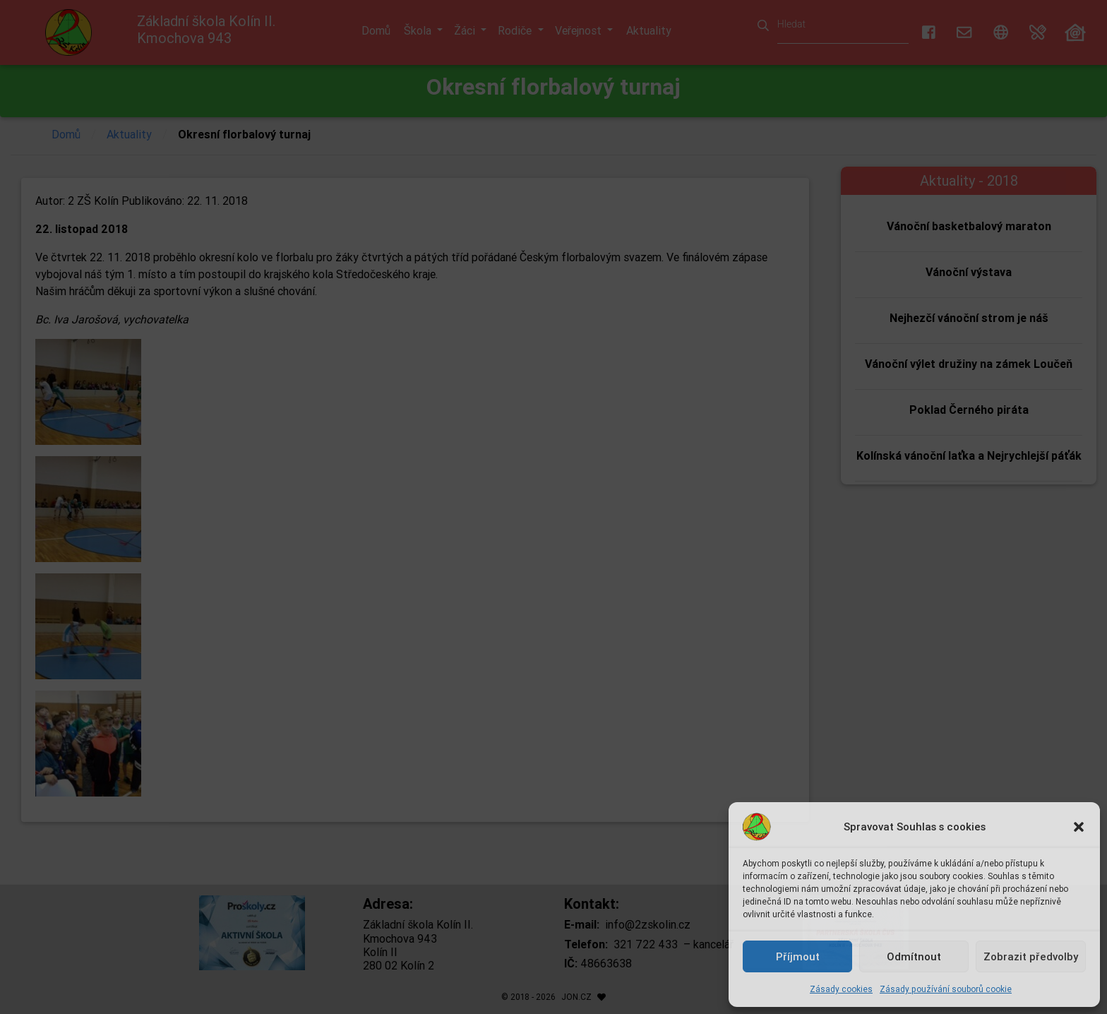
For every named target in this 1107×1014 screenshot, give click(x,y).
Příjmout (798, 956)
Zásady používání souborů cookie (946, 989)
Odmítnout (914, 956)
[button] (1079, 827)
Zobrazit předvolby (1030, 956)
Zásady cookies (841, 989)
